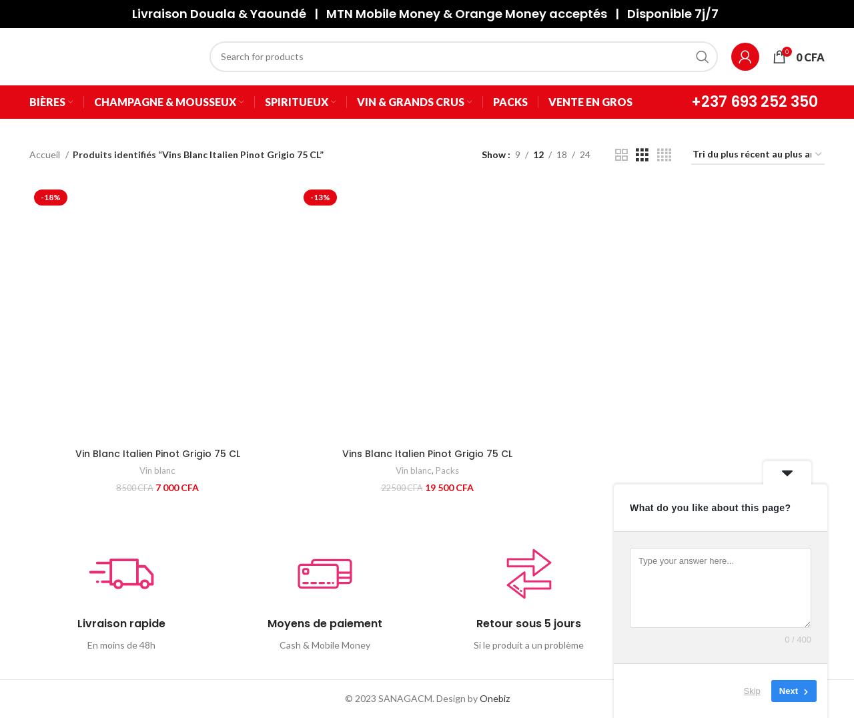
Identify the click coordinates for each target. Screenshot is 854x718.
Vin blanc (157, 470)
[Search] (463, 56)
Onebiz (495, 698)
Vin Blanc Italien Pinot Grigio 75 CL (157, 453)
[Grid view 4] (664, 155)
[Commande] (758, 155)
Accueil (45, 154)
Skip (752, 691)
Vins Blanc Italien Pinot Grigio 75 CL (427, 453)
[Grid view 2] (621, 155)
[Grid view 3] (642, 155)
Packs (447, 470)
